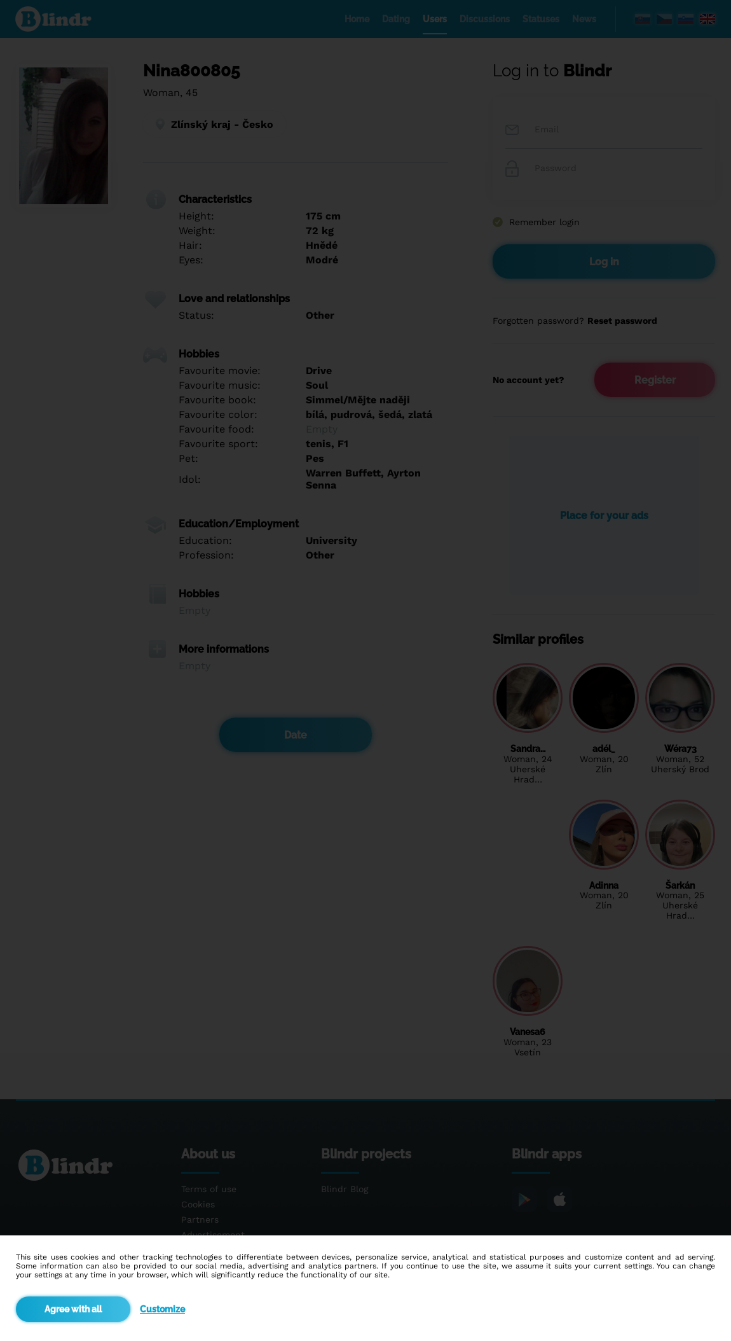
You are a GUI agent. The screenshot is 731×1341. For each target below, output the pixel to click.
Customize (162, 1309)
